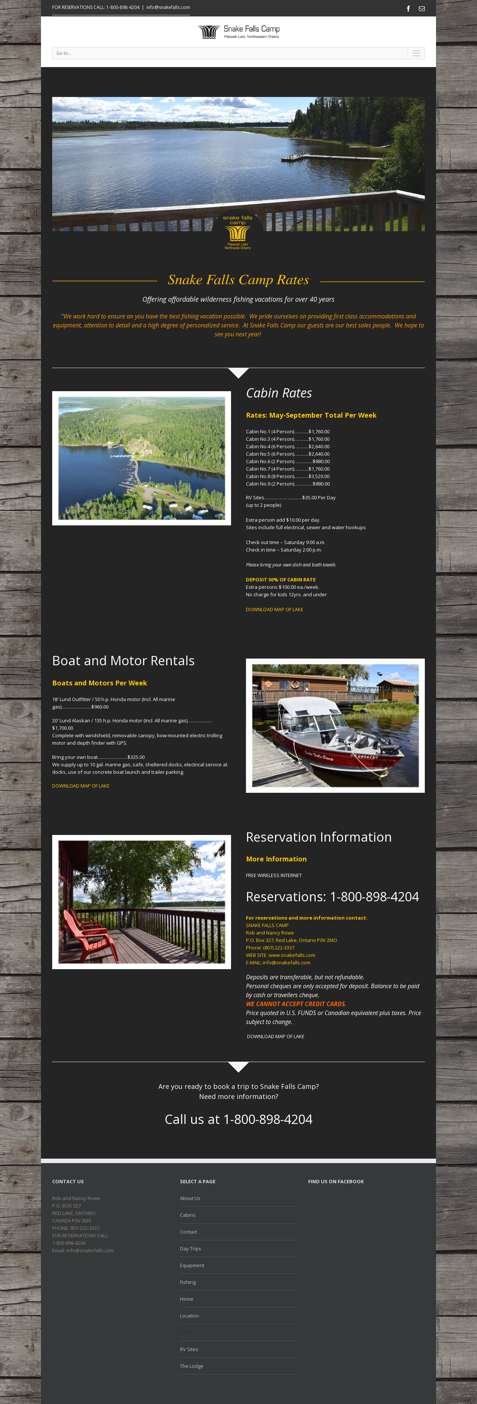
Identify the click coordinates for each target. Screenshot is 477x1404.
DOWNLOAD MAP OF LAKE (274, 609)
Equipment (192, 1265)
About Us (190, 1198)
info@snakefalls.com (168, 7)
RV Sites (189, 1349)
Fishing (188, 1282)
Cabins (188, 1215)
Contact (188, 1231)
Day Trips (190, 1248)
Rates (186, 1332)
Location (189, 1315)
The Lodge (191, 1366)
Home (186, 1298)
